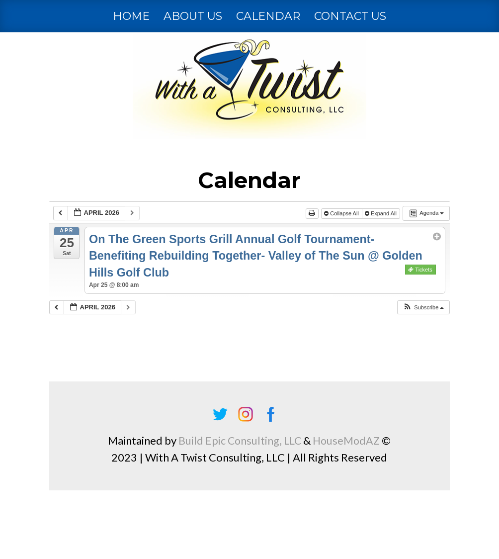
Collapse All (342, 213)
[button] (423, 307)
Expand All (381, 213)
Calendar (268, 16)
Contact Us (350, 16)
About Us (193, 16)
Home (131, 16)
